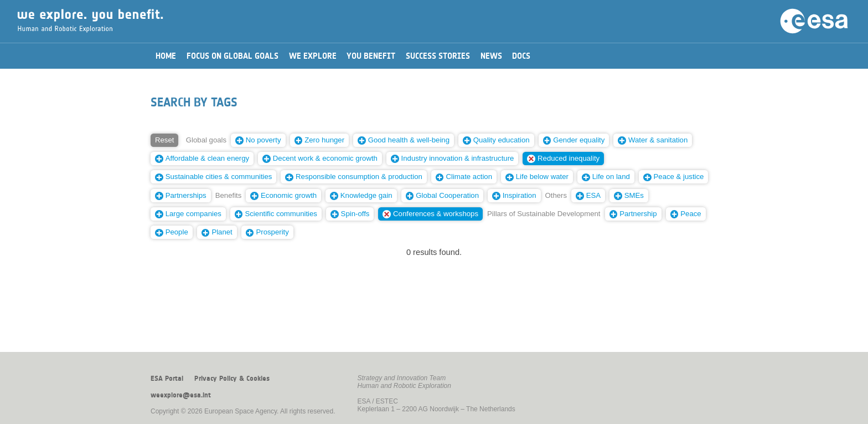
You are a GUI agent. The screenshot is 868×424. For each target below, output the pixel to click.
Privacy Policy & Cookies (232, 378)
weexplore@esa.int (181, 395)
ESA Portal (167, 378)
